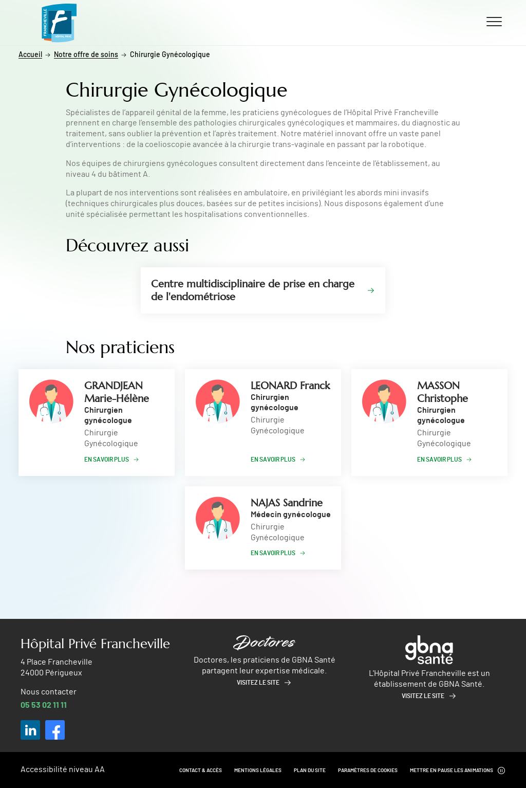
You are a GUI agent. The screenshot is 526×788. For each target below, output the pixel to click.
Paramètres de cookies (368, 770)
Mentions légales (257, 770)
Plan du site (310, 770)
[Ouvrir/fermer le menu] (494, 21)
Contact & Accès (200, 770)
